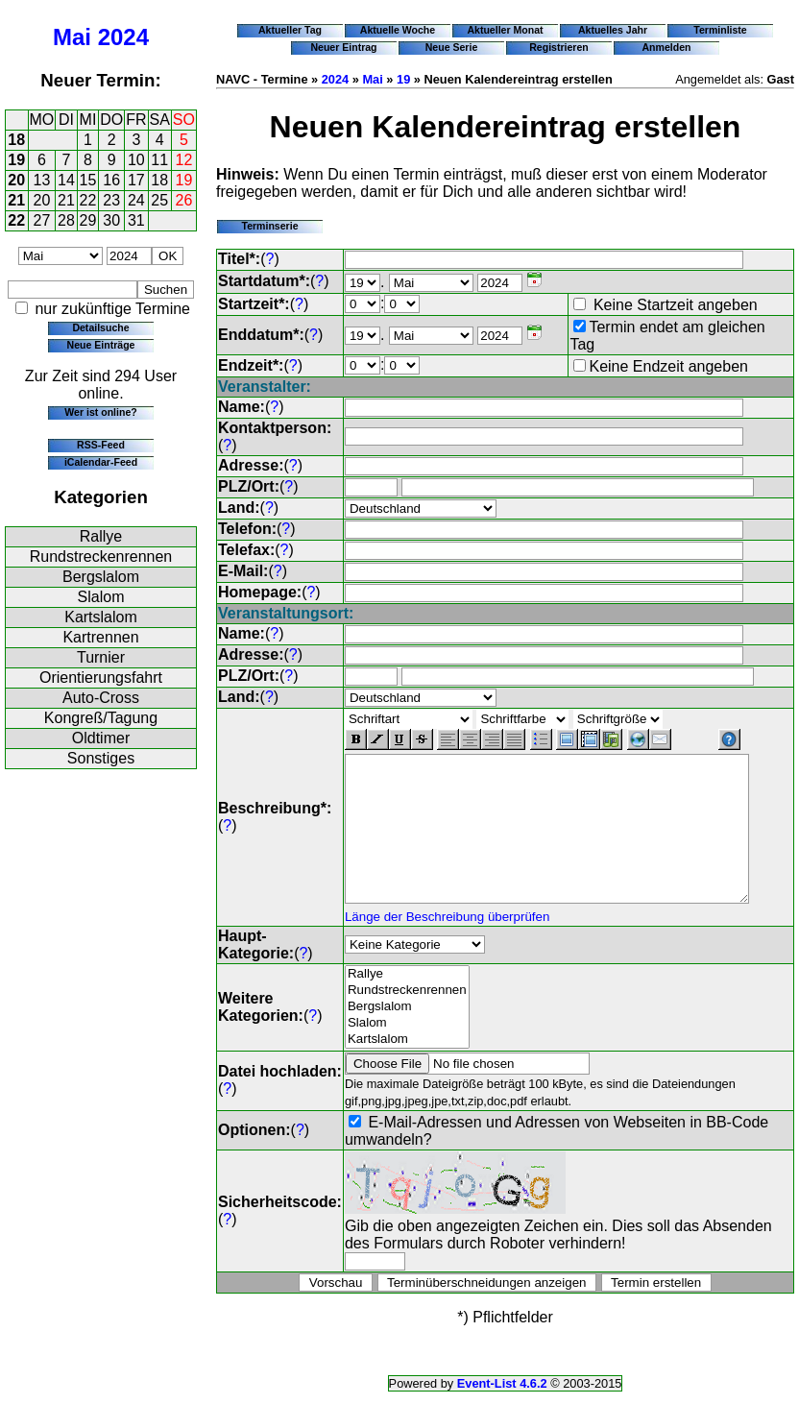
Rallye (101, 536)
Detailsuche (100, 327)
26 (184, 200)
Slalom (101, 597)
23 (111, 200)
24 (136, 200)
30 (111, 220)
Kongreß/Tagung (100, 718)
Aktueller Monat (505, 30)
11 (159, 160)
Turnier (101, 657)
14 (66, 180)
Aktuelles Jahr (612, 30)
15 (88, 180)
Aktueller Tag (290, 30)
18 (16, 140)
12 (184, 160)
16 (111, 180)
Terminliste (719, 30)
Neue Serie (451, 47)
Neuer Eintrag (343, 47)
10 (136, 160)
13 (42, 180)
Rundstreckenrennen (101, 556)
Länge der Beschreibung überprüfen (447, 929)
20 (16, 180)
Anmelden (666, 47)
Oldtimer (101, 738)
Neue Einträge (101, 345)
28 (66, 220)
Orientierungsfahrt (100, 677)
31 (136, 220)
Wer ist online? (100, 412)
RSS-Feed (101, 444)
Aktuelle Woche (397, 30)
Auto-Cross (100, 698)
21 (16, 200)
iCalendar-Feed (100, 462)
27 (42, 220)
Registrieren (559, 47)
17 (136, 180)
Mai (72, 37)
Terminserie (269, 225)
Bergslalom (100, 577)
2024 (123, 37)
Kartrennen (100, 637)
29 (88, 220)
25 (159, 200)
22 (88, 200)
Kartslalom (100, 617)
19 (16, 160)
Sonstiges (100, 758)
